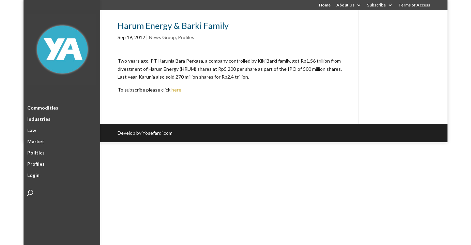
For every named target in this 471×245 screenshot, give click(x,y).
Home (325, 5)
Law (31, 129)
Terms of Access (414, 5)
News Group (162, 37)
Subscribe (376, 5)
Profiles (36, 162)
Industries (38, 117)
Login (33, 174)
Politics (36, 151)
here (176, 90)
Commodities (42, 106)
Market (35, 140)
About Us (345, 5)
